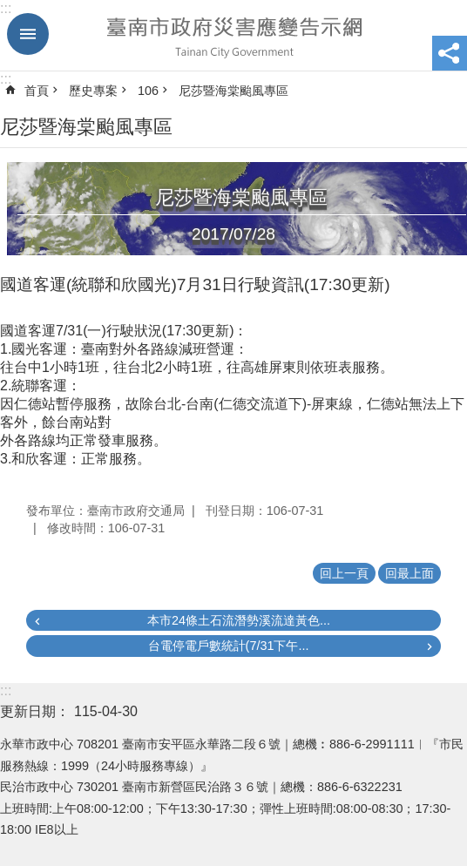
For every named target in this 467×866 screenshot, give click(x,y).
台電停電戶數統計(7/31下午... (228, 646)
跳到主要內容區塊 (9, 9)
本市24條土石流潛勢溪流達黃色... (238, 620)
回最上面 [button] (409, 573)
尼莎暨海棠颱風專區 (233, 91)
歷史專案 (93, 91)
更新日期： (35, 711)
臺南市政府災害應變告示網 (233, 36)
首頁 (36, 91)
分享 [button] (449, 53)
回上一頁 (344, 573)
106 (148, 91)
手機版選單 (28, 34)
